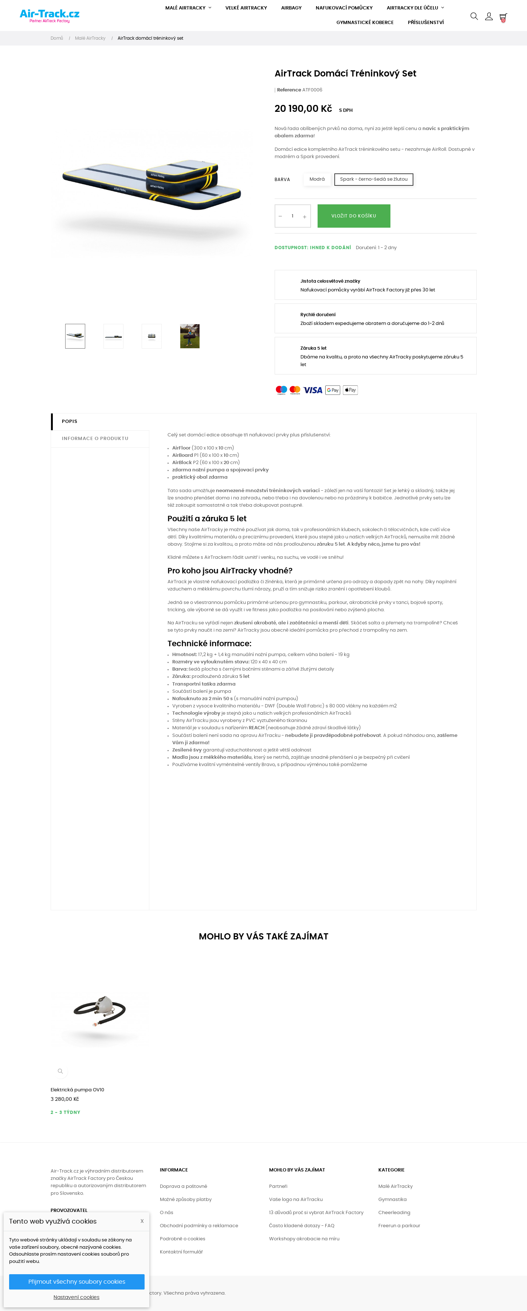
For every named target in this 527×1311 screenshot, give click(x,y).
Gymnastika (392, 1199)
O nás (166, 1212)
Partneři (278, 1186)
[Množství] (292, 216)
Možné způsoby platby (186, 1199)
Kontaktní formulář (181, 1252)
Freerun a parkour (399, 1226)
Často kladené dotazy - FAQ (301, 1226)
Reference (289, 90)
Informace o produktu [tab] (95, 438)
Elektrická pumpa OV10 (77, 1090)
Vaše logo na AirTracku (296, 1199)
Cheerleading (394, 1212)
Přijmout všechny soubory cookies (76, 1282)
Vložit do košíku (353, 216)
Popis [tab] (70, 421)
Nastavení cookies (76, 1297)
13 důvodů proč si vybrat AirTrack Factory (316, 1212)
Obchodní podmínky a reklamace (199, 1226)
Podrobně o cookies (182, 1239)
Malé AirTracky (395, 1186)
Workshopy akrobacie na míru (304, 1239)
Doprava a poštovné (184, 1186)
